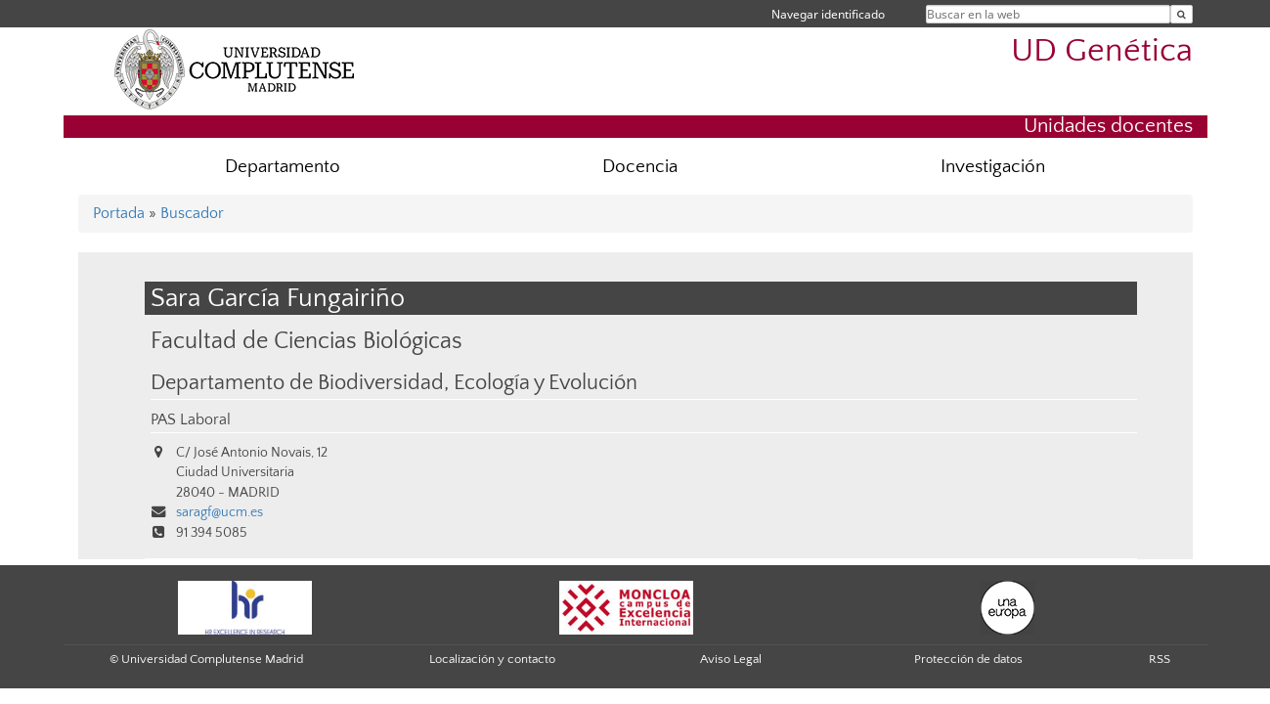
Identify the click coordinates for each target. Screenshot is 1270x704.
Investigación (993, 166)
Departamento (282, 166)
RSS (1159, 659)
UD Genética (1102, 51)
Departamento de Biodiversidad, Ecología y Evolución (394, 383)
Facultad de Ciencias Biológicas (306, 341)
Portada (119, 213)
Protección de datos (968, 659)
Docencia (640, 166)
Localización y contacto (492, 659)
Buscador (192, 213)
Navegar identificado (828, 14)
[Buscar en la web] (1181, 14)
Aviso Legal (731, 659)
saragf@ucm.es (219, 512)
